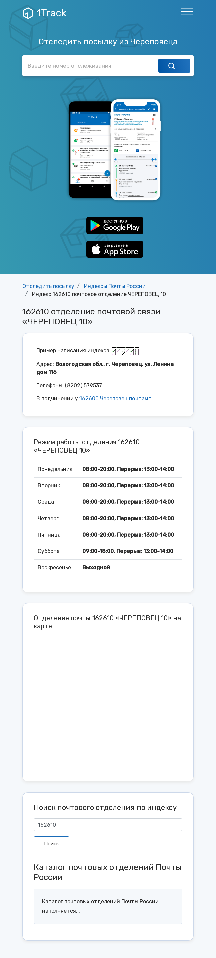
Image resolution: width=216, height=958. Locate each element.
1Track (44, 13)
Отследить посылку (48, 286)
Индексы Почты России (115, 286)
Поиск (51, 844)
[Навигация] (185, 13)
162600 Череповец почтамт (115, 398)
